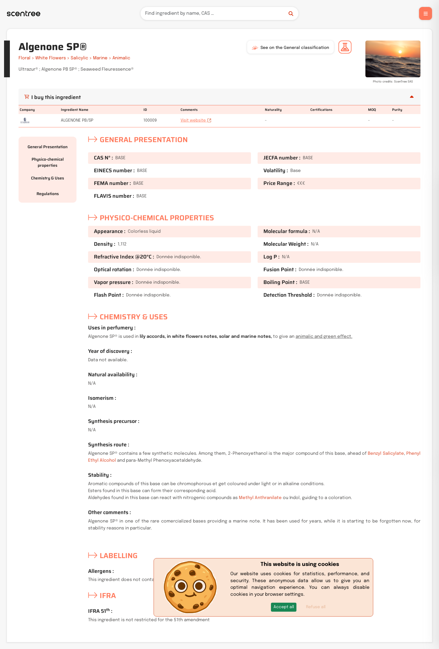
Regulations (48, 193)
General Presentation (48, 147)
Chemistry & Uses (47, 178)
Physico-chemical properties (48, 162)
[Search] (219, 13)
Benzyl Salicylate (386, 453)
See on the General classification (290, 48)
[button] (283, 607)
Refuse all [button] (315, 607)
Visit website (196, 120)
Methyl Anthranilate (260, 498)
